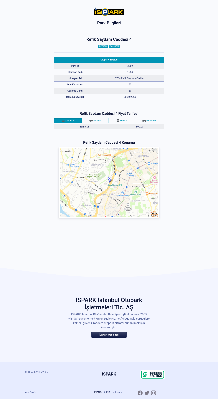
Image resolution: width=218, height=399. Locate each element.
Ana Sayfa (30, 392)
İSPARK (98, 392)
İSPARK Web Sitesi (109, 334)
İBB (108, 392)
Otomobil (67, 120)
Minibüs (95, 120)
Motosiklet (149, 120)
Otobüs (121, 120)
